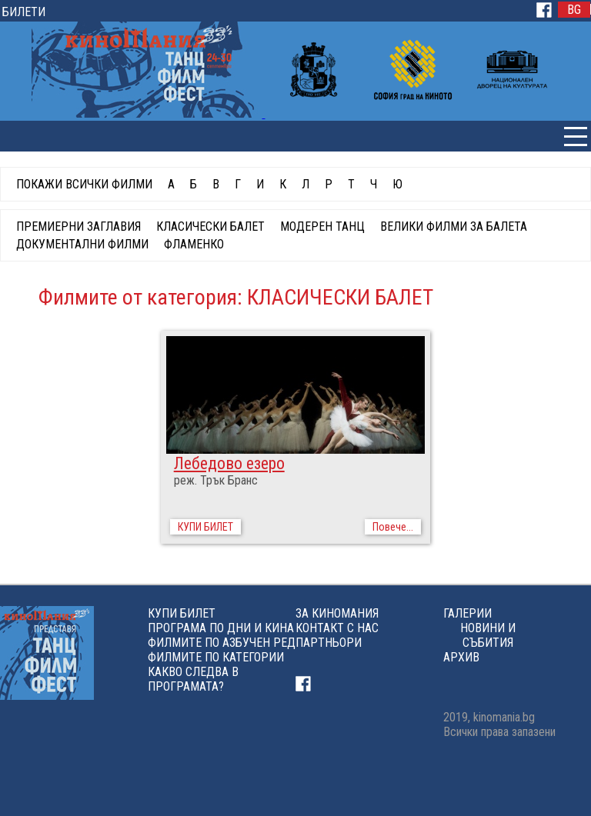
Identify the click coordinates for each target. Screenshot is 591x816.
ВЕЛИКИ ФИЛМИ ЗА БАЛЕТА (453, 226)
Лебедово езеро (229, 463)
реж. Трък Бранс (216, 480)
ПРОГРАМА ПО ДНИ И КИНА (221, 628)
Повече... (392, 527)
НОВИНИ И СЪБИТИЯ (488, 635)
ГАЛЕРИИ (467, 613)
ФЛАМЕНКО (194, 244)
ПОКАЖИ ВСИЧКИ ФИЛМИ (84, 184)
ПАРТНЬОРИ (329, 642)
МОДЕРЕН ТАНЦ (322, 226)
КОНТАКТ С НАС (337, 628)
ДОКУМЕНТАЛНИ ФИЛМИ (82, 244)
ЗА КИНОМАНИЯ (337, 613)
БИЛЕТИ (23, 12)
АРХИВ (461, 657)
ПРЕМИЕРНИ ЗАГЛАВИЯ (78, 226)
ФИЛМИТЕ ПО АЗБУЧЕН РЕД (222, 642)
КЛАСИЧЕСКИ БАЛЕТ (210, 226)
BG (574, 9)
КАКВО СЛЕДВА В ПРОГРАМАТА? (193, 679)
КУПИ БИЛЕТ (205, 527)
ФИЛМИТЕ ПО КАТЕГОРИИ (216, 657)
